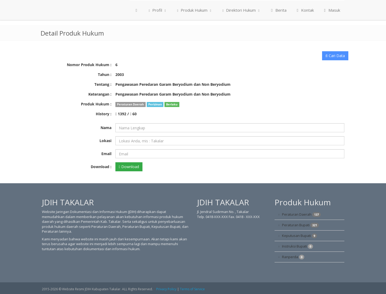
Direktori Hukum (241, 10)
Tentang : (102, 84)
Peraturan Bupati (300, 225)
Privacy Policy (166, 289)
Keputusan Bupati (299, 235)
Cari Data (335, 55)
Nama (106, 127)
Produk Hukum (194, 10)
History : (103, 113)
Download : (101, 166)
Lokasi (105, 140)
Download (129, 166)
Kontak (304, 10)
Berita (278, 10)
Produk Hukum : (96, 103)
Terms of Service (192, 289)
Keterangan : (99, 94)
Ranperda (293, 256)
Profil (157, 10)
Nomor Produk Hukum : (89, 64)
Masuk (331, 10)
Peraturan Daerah (301, 214)
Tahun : (104, 74)
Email (106, 153)
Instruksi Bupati (297, 246)
